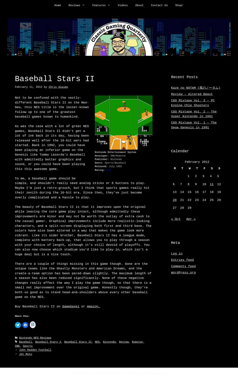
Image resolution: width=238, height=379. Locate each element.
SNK (17, 346)
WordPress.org (183, 273)
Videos (123, 5)
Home (57, 5)
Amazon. (93, 306)
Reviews (78, 5)
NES (97, 342)
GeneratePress (157, 373)
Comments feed (183, 266)
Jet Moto (25, 354)
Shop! (179, 5)
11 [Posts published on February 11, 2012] (211, 184)
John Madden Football (35, 350)
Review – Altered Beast (192, 94)
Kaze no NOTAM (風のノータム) (195, 88)
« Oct (176, 219)
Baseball (25, 342)
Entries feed (182, 260)
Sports (28, 346)
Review (124, 342)
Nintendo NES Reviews (35, 338)
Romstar (137, 342)
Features (103, 5)
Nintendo (109, 342)
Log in (176, 254)
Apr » (191, 219)
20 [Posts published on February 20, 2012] (174, 200)
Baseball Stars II (78, 342)
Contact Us (159, 5)
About (139, 5)
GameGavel (70, 306)
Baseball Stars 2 (48, 342)
